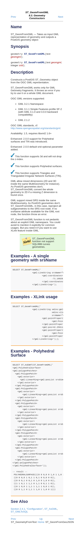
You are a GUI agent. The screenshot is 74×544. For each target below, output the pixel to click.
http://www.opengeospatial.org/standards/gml (35, 129)
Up (41, 520)
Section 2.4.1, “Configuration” (27, 510)
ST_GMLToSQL (19, 513)
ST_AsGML (50, 510)
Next (60, 16)
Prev (13, 16)
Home (41, 523)
